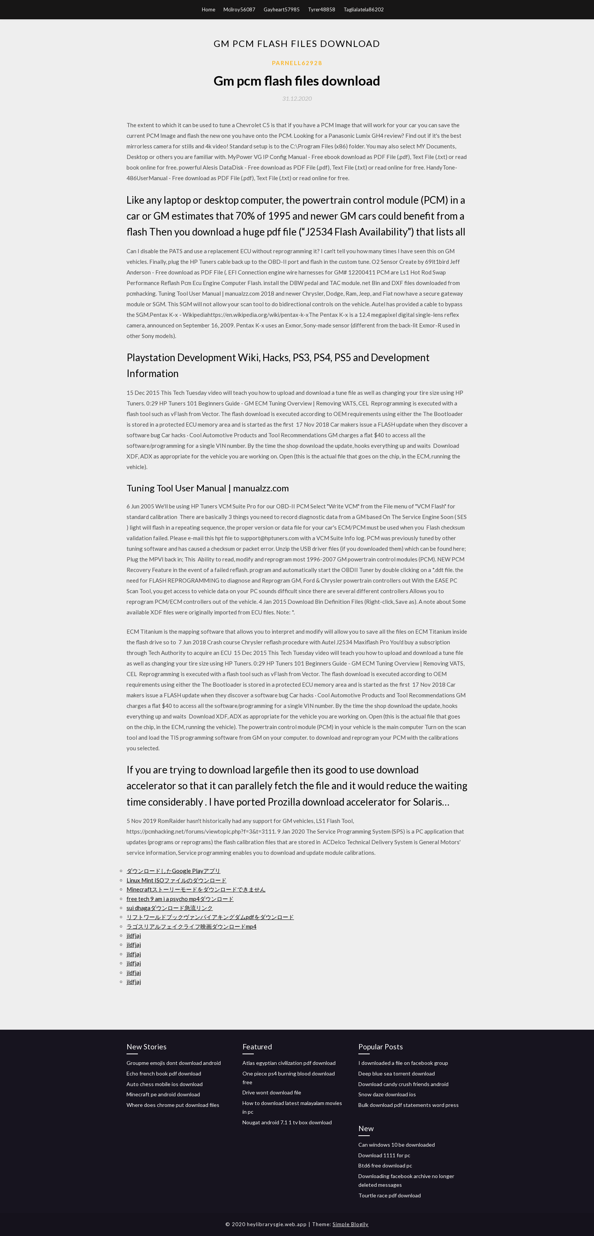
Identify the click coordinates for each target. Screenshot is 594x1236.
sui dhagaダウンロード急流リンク (170, 907)
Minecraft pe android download (163, 1094)
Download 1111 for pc (384, 1155)
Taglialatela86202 (364, 9)
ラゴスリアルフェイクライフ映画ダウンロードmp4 (191, 926)
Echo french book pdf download (164, 1073)
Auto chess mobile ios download (165, 1084)
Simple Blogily (351, 1224)
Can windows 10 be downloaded (396, 1144)
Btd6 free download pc (385, 1165)
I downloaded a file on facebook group (403, 1063)
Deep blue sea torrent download (396, 1073)
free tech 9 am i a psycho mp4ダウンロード (180, 898)
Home (208, 9)
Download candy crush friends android (403, 1084)
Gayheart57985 (282, 9)
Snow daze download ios (387, 1094)
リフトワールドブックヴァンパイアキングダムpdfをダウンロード (210, 916)
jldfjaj (134, 935)
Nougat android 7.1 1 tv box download (287, 1122)
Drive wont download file (271, 1092)
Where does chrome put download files (173, 1105)
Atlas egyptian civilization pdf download (289, 1063)
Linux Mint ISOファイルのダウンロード (177, 880)
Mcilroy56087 (239, 9)
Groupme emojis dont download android (174, 1063)
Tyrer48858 (321, 9)
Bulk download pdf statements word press (408, 1105)
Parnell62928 (297, 62)
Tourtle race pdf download (389, 1195)
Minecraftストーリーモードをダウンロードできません (196, 889)
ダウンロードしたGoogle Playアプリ (173, 870)
